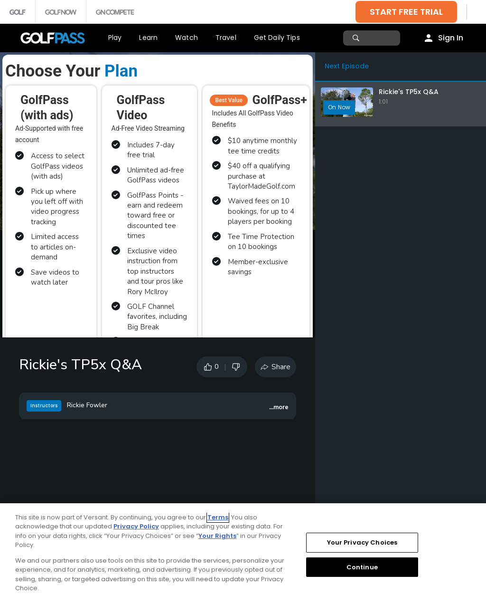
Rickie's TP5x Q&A (409, 91)
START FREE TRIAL (406, 12)
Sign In (450, 37)
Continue (362, 566)
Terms (217, 517)
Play (115, 37)
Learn (148, 37)
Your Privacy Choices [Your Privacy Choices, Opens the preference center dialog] (362, 542)
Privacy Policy (136, 526)
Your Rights (217, 535)
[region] (243, 553)
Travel (225, 37)
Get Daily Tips (277, 37)
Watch (186, 37)
